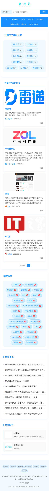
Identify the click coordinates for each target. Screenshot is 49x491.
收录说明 (5, 466)
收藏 (41, 123)
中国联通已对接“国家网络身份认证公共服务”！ (24, 375)
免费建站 (12, 295)
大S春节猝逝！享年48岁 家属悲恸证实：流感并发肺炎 (25, 403)
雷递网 (8, 109)
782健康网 (11, 326)
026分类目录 (33, 24)
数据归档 (20, 466)
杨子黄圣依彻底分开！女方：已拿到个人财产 (23, 414)
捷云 (23, 295)
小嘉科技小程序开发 (16, 321)
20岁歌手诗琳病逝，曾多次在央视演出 (21, 386)
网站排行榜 (15, 24)
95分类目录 (29, 342)
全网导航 (24, 290)
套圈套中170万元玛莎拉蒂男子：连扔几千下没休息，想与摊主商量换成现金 (25, 392)
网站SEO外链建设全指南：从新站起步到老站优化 (25, 364)
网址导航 (17, 44)
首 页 (7, 19)
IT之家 (8, 237)
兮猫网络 (17, 316)
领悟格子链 (11, 306)
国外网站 (31, 56)
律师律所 (17, 62)
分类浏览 (31, 19)
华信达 (36, 290)
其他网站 (37, 68)
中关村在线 (10, 149)
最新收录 (40, 19)
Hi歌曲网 (10, 290)
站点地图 (24, 471)
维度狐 (23, 24)
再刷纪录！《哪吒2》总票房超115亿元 (21, 397)
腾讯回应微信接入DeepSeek (17, 381)
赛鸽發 (30, 316)
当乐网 (25, 326)
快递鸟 (15, 311)
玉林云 (35, 295)
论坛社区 (17, 50)
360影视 (15, 337)
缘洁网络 (34, 321)
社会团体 (31, 62)
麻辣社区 (30, 332)
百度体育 (16, 332)
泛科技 (24, 68)
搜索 (44, 12)
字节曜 (15, 285)
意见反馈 (43, 466)
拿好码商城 (29, 285)
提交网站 (36, 466)
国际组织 (11, 68)
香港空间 (17, 300)
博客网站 (31, 50)
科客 (7, 194)
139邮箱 (15, 342)
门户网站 (31, 44)
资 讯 (23, 19)
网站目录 (15, 19)
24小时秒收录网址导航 (30, 306)
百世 (36, 326)
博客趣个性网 (29, 337)
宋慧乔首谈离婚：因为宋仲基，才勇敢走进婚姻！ (25, 408)
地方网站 (17, 56)
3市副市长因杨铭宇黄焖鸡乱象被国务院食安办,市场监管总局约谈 (25, 370)
